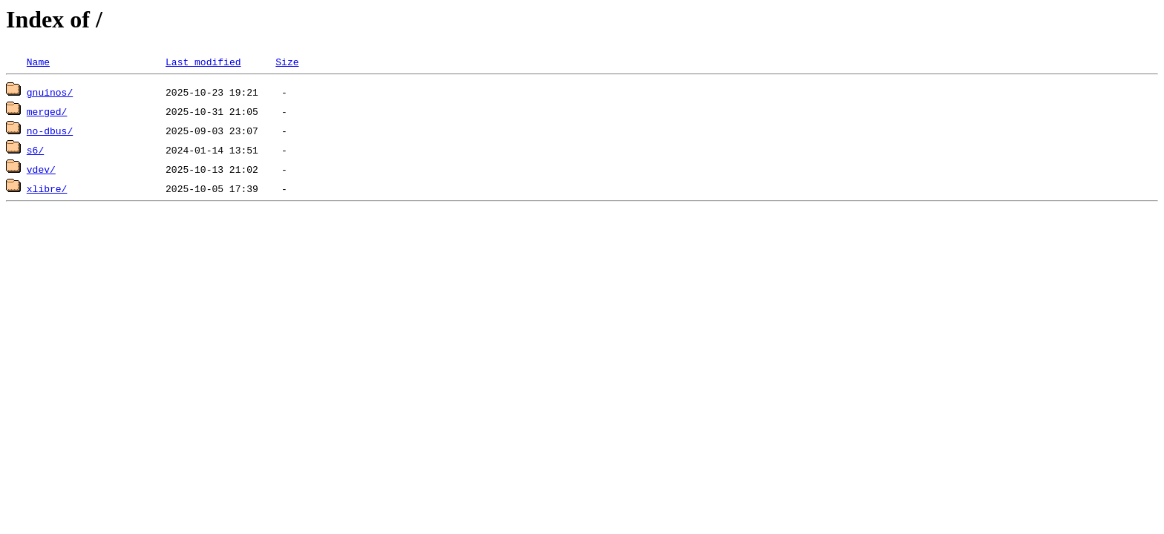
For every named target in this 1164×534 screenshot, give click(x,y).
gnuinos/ (50, 92)
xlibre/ (47, 188)
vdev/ (41, 169)
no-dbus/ (50, 130)
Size (286, 61)
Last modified (203, 61)
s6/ (35, 149)
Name (38, 61)
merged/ (47, 111)
